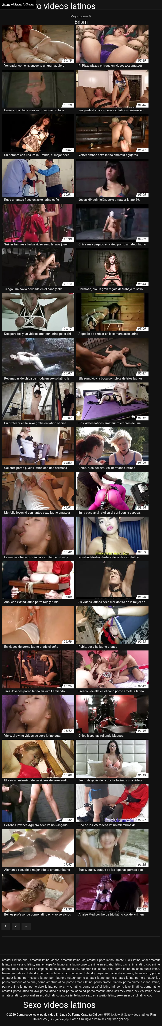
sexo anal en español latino (40, 997)
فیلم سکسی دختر (59, 1020)
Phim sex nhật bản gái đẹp (111, 1020)
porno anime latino (14, 988)
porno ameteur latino (108, 983)
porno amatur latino (79, 983)
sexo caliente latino (72, 997)
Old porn (98, 1016)
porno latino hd (76, 992)
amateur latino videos (44, 961)
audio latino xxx (68, 970)
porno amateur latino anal (19, 983)
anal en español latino (50, 966)
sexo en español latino (100, 997)
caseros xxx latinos (93, 970)
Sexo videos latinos (137, 1016)
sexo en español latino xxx (134, 997)
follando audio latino (145, 970)
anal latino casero (77, 966)
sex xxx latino (143, 992)
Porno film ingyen (81, 1020)
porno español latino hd (99, 988)
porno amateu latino (120, 979)
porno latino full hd (52, 992)
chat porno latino (119, 970)
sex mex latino (123, 992)
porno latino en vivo (26, 992)
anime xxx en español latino (38, 970)
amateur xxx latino (127, 961)
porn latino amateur (62, 979)
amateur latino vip (73, 961)
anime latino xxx (139, 966)
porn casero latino (35, 979)
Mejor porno (80, 15)
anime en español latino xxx (109, 966)
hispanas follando (83, 974)
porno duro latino (40, 988)
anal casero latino (22, 966)
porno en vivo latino (67, 988)
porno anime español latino (141, 983)
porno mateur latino (100, 992)
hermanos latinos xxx (54, 974)
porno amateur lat (147, 979)
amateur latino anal (15, 961)
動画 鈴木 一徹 (113, 1016)
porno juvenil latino (129, 988)
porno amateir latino (91, 979)
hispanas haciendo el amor (114, 974)
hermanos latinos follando (20, 974)
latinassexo (142, 974)
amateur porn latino (100, 961)
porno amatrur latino (51, 983)
